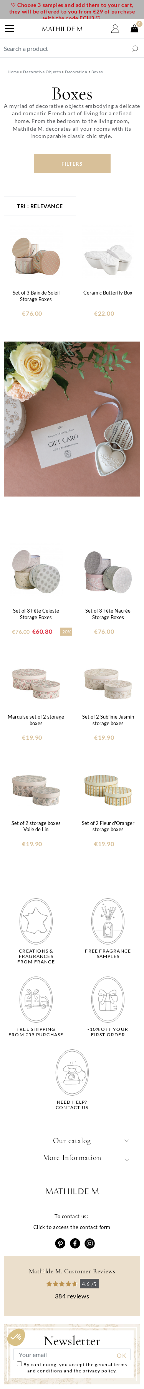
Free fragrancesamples (108, 953)
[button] (16, 1337)
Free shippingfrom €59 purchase (35, 1032)
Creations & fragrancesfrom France (36, 956)
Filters (72, 164)
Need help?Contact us (72, 1104)
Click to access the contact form (72, 1227)
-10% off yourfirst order (108, 1032)
